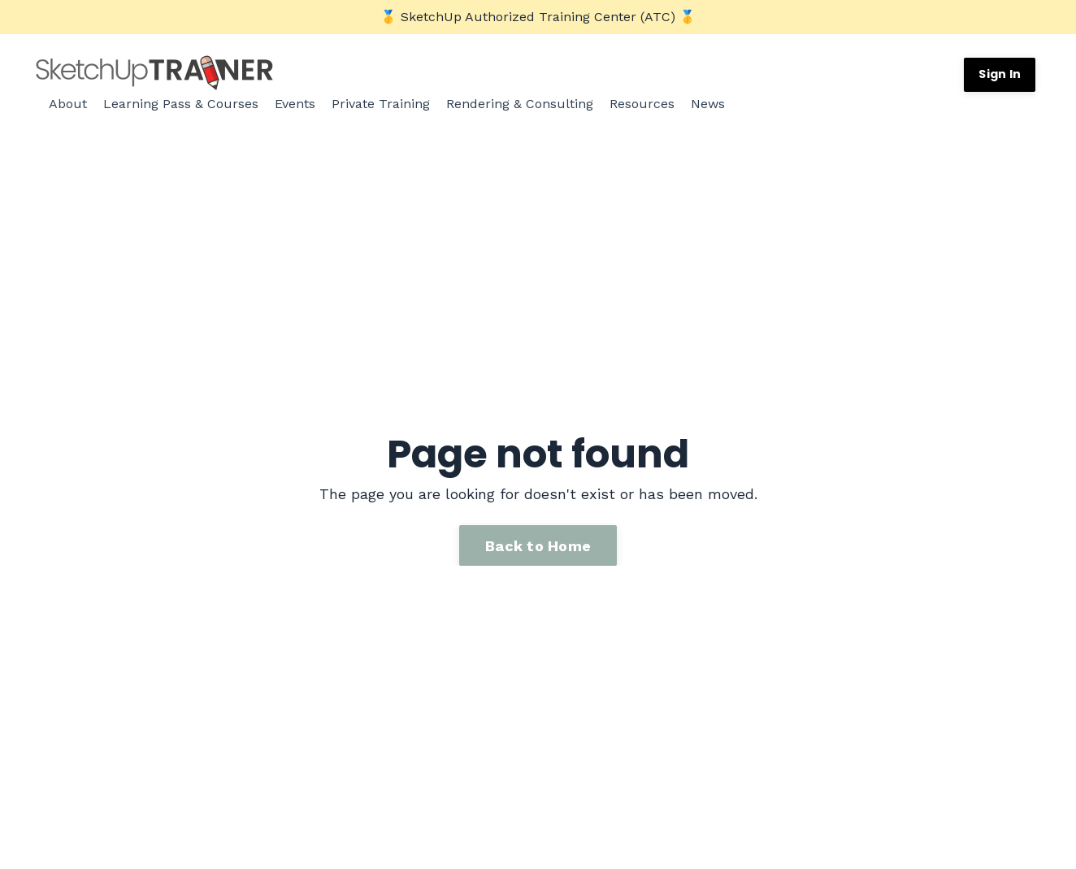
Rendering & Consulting (519, 103)
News (708, 103)
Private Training (381, 103)
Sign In (999, 74)
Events (295, 103)
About (68, 103)
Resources (642, 103)
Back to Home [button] (538, 544)
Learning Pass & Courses (180, 103)
